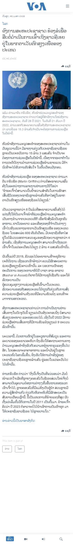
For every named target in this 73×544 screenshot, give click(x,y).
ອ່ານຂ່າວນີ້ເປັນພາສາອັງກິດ (18, 421)
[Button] (66, 66)
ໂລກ (5, 24)
